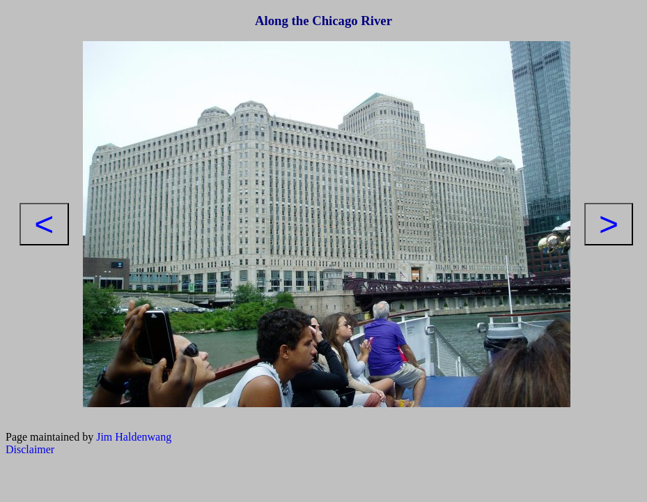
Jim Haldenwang (133, 437)
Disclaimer (30, 449)
